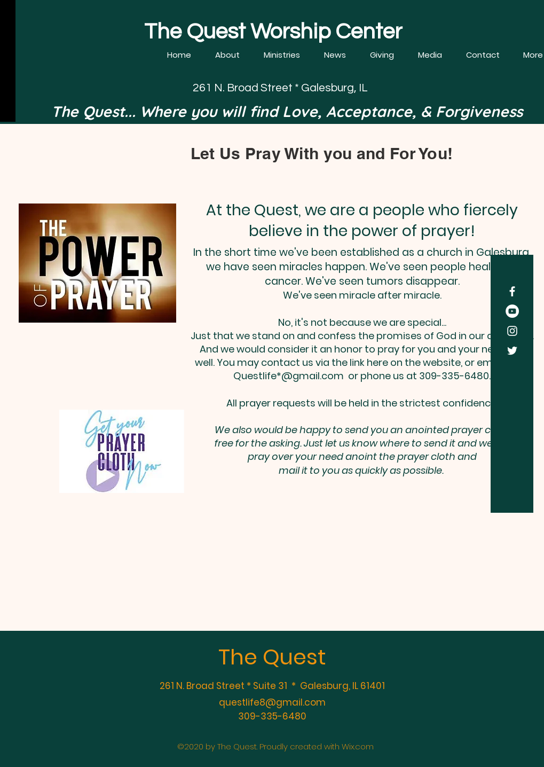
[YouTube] (512, 311)
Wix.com (358, 746)
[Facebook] (512, 291)
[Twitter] (512, 350)
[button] (227, 55)
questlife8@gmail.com (272, 702)
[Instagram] (512, 331)
